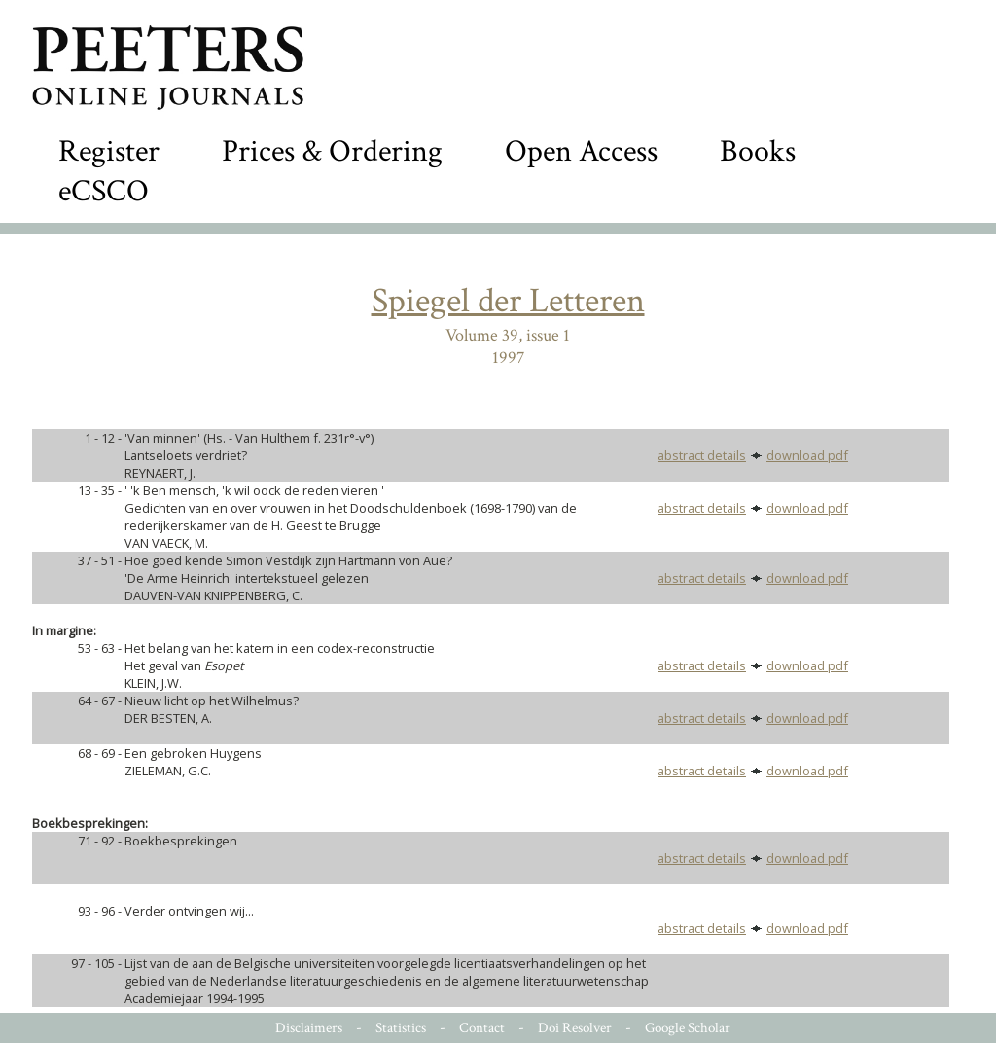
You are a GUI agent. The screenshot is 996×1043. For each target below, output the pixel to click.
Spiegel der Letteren (508, 301)
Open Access (581, 151)
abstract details (702, 455)
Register (109, 151)
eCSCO (103, 191)
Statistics (400, 1028)
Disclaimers (308, 1028)
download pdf (807, 455)
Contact (482, 1028)
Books (758, 151)
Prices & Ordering (332, 151)
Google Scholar (687, 1028)
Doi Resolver (575, 1028)
